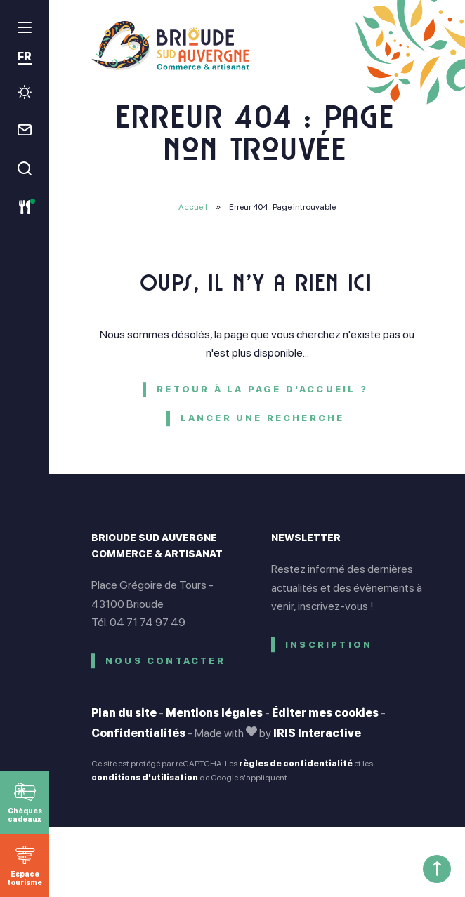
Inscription (328, 644)
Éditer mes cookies (325, 712)
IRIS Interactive (317, 733)
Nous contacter (165, 661)
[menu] (24, 27)
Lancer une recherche (263, 418)
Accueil (192, 207)
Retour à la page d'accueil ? (262, 389)
